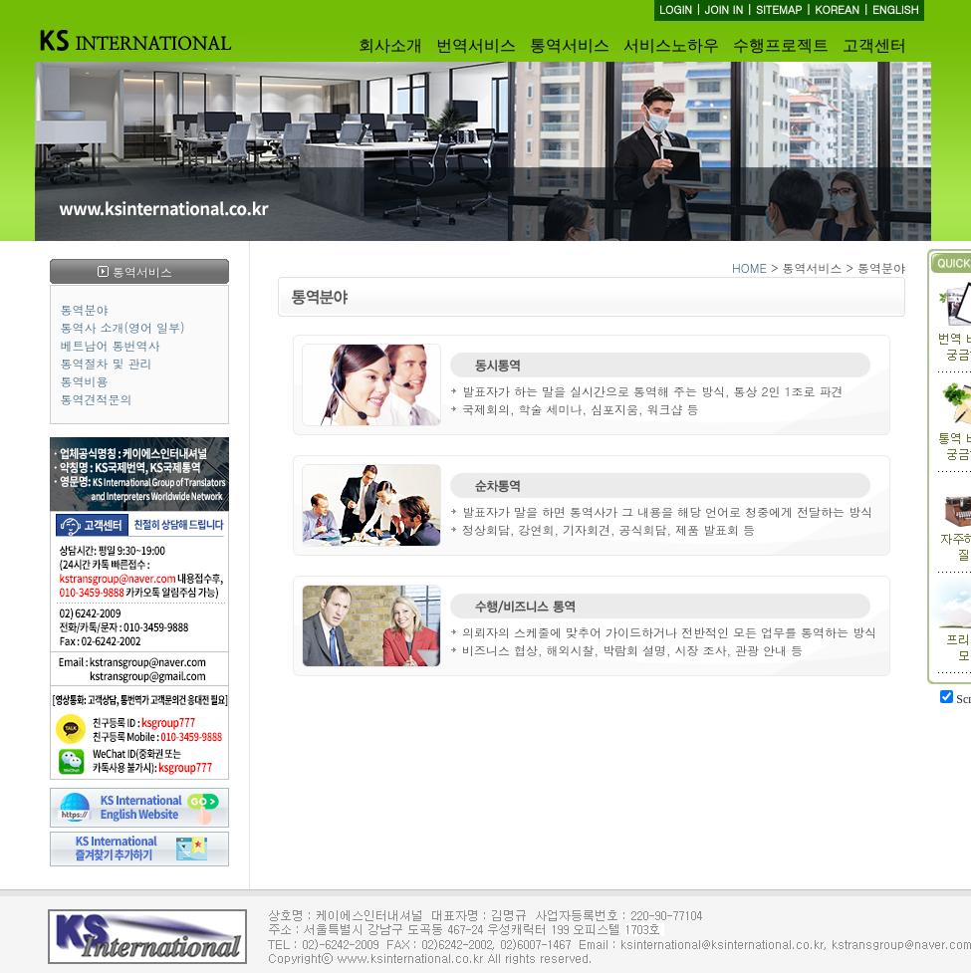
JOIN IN (724, 9)
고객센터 (874, 45)
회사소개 (390, 45)
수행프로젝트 (781, 45)
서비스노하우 (671, 45)
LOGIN (675, 9)
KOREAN (837, 9)
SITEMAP (779, 9)
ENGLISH (895, 9)
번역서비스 (476, 45)
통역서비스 (569, 45)
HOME (749, 267)
